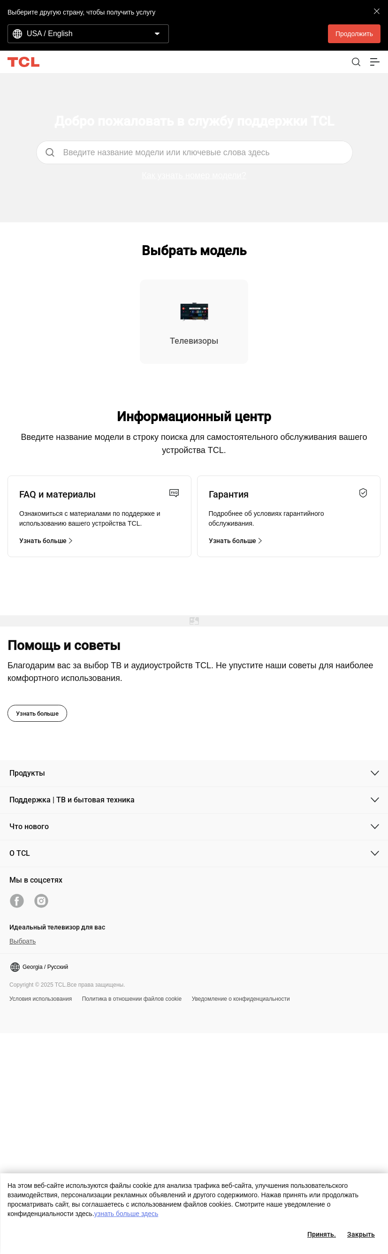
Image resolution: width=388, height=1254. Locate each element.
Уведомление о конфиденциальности (241, 999)
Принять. (321, 1234)
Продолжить (354, 34)
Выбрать (22, 941)
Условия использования (40, 999)
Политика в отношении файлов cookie (132, 999)
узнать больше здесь (126, 1213)
